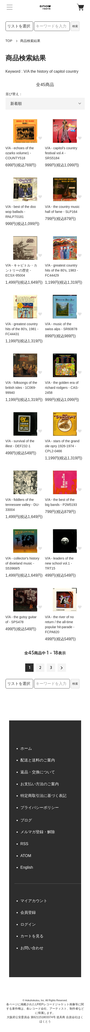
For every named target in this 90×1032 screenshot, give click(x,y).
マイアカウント (33, 901)
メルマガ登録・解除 (37, 832)
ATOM (25, 856)
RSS (24, 844)
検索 (75, 26)
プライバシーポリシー (39, 808)
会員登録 (28, 912)
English (26, 867)
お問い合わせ (31, 948)
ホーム (26, 748)
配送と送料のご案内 (37, 760)
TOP (9, 41)
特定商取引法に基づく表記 (43, 796)
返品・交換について (37, 772)
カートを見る (31, 936)
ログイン (28, 924)
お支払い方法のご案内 (39, 784)
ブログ (26, 820)
